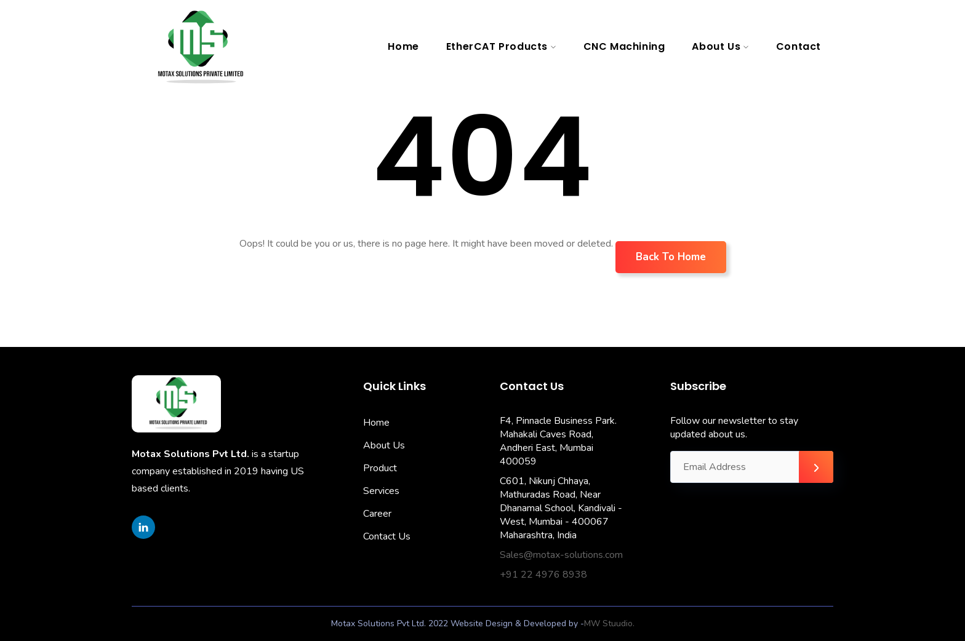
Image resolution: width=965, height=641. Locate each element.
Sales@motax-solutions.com (561, 555)
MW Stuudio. (609, 623)
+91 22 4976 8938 (543, 574)
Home (403, 46)
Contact (798, 46)
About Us (716, 46)
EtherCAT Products (497, 46)
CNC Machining (624, 46)
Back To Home (671, 257)
